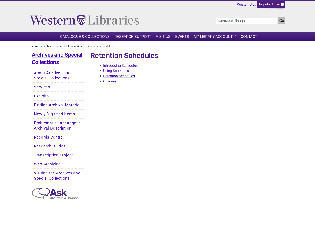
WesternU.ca (246, 4)
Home (35, 46)
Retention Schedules (119, 76)
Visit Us (163, 37)
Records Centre (48, 137)
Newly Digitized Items (54, 114)
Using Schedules (116, 71)
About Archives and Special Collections (52, 75)
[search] (246, 21)
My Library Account (213, 37)
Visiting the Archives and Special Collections (57, 176)
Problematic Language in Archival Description (57, 125)
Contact (249, 37)
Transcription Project (53, 155)
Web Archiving (47, 164)
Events (182, 37)
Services (42, 87)
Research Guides (50, 146)
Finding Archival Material (57, 105)
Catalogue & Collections (84, 37)
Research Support (132, 37)
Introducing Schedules (120, 65)
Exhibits (41, 96)
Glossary (110, 81)
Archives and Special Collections (63, 46)
